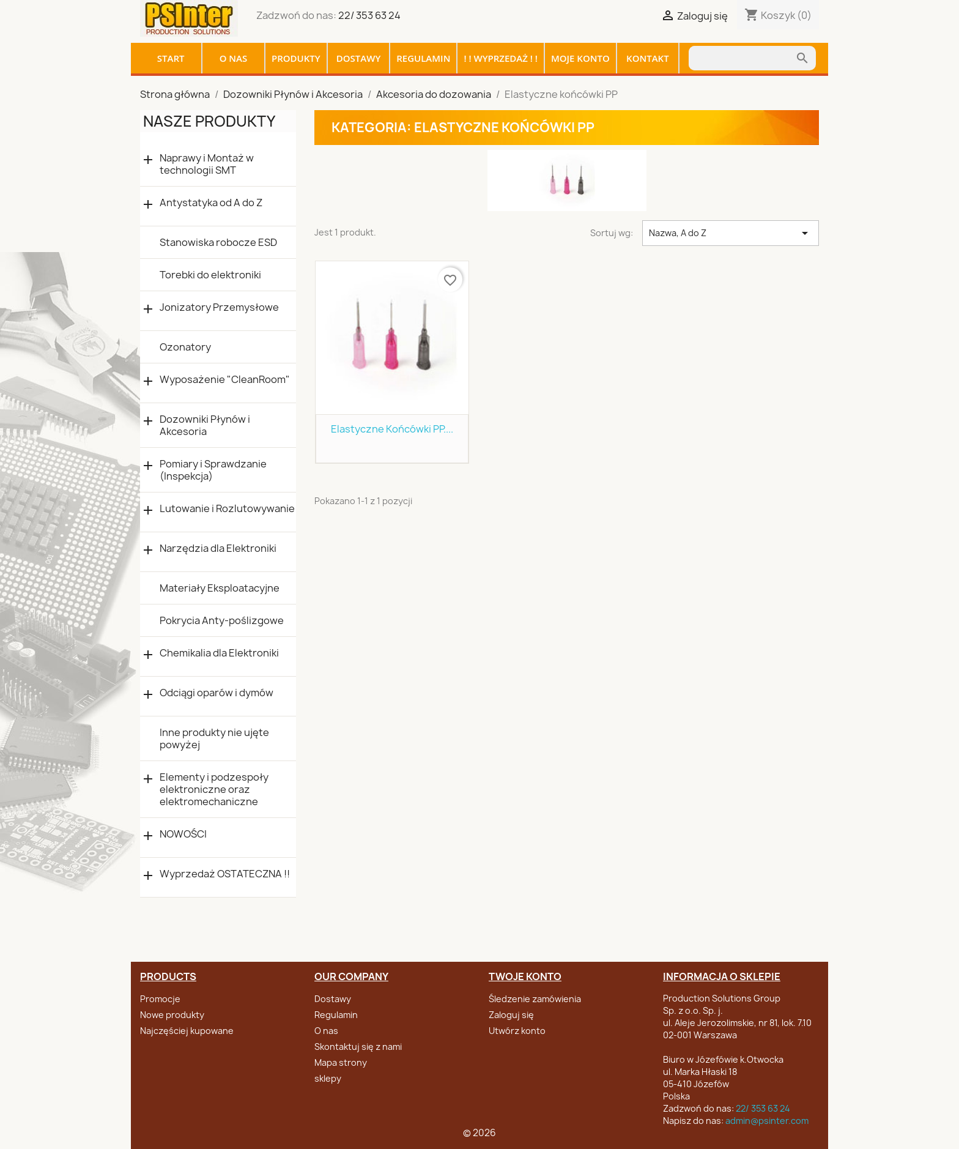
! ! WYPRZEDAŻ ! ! (501, 58)
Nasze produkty (209, 121)
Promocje (160, 999)
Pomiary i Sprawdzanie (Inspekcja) (213, 470)
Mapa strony (340, 1062)
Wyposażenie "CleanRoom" (225, 379)
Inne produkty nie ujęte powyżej (214, 738)
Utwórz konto (517, 1030)
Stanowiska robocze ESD (218, 242)
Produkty (296, 58)
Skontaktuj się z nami (358, 1046)
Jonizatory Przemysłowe (219, 307)
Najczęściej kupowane (187, 1030)
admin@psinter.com (767, 1120)
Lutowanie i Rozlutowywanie (227, 508)
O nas (234, 58)
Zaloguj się (511, 1015)
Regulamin (423, 58)
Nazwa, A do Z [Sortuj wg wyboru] (730, 233)
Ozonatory (185, 347)
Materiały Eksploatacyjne (220, 588)
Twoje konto (525, 976)
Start (171, 58)
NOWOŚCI (183, 834)
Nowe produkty (172, 1015)
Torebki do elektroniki (210, 275)
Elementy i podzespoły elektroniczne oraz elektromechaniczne (214, 789)
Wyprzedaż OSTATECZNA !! (225, 874)
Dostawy (358, 58)
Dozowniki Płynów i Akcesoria (205, 425)
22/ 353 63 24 (369, 15)
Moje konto (580, 58)
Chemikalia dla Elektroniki (219, 653)
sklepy (327, 1078)
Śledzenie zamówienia (535, 999)
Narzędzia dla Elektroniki (218, 548)
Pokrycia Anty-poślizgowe (222, 620)
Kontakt (647, 58)
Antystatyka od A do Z (211, 202)
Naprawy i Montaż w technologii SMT (207, 164)
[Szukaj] (742, 58)
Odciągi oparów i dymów (216, 692)
